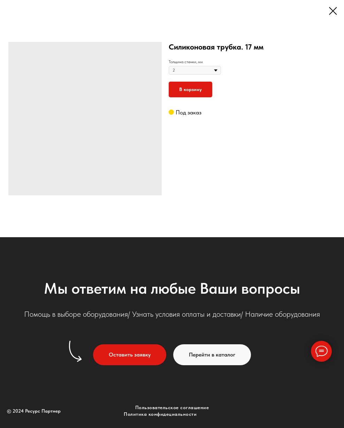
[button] (129, 354)
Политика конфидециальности (160, 414)
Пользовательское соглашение (172, 407)
